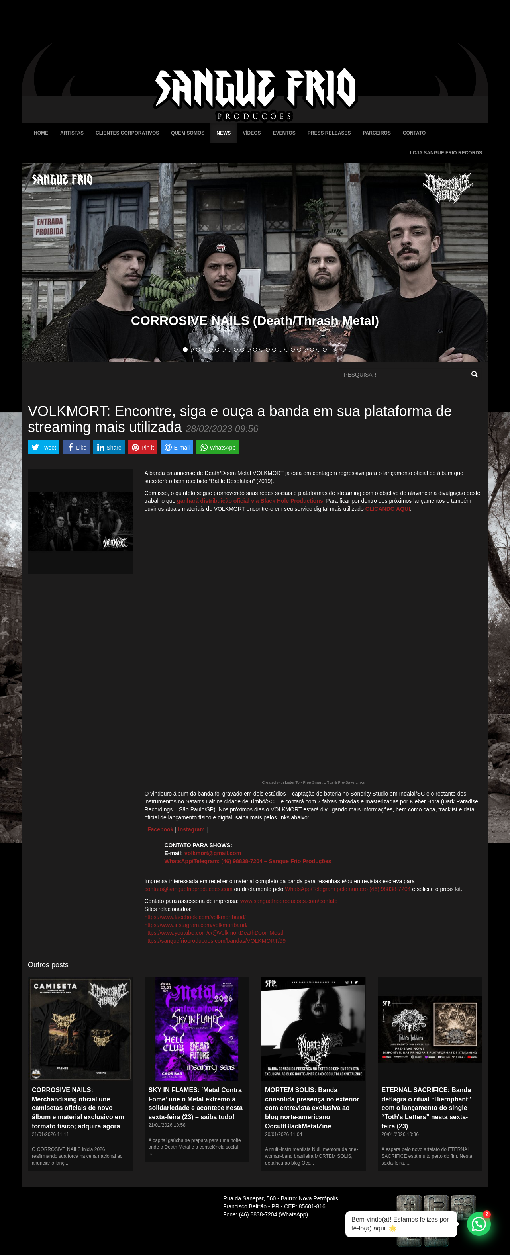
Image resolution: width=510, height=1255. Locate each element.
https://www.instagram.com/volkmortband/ (196, 925)
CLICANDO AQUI (387, 509)
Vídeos (252, 133)
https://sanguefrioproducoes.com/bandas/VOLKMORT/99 (215, 941)
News (223, 133)
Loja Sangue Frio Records (446, 153)
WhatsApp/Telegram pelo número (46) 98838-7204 (347, 889)
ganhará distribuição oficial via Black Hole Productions (250, 501)
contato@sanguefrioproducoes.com (189, 889)
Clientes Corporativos (127, 133)
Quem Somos (187, 133)
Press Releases (329, 133)
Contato (414, 133)
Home (41, 133)
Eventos (284, 133)
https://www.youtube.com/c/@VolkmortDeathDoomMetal (214, 933)
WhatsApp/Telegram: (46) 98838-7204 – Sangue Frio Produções (248, 861)
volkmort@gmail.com (212, 853)
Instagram (191, 829)
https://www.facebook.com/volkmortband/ (195, 917)
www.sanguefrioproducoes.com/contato (288, 901)
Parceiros (376, 133)
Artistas (72, 133)
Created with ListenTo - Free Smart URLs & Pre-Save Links (313, 782)
